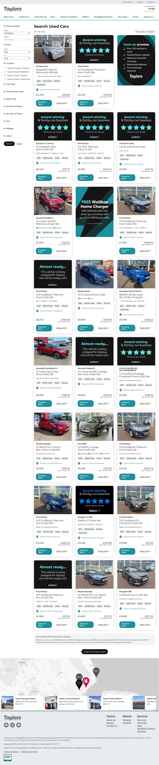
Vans (52, 17)
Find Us (140, 2)
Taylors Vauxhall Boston (18, 72)
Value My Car (128, 2)
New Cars (8, 17)
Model (6, 37)
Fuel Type (10, 84)
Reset (19, 144)
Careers (110, 723)
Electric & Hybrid (69, 17)
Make (6, 30)
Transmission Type (15, 91)
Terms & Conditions (11, 752)
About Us (148, 17)
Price (8, 45)
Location (10, 63)
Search (9, 144)
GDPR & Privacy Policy (29, 752)
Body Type (11, 99)
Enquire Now (42, 103)
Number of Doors (14, 114)
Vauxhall (127, 723)
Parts (135, 17)
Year (8, 121)
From (6, 49)
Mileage (10, 128)
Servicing (122, 17)
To (5, 55)
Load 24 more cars (95, 651)
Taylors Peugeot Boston (18, 68)
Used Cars (24, 17)
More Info (61, 103)
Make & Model (13, 26)
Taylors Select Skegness (18, 79)
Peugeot (127, 720)
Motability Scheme (103, 17)
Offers (85, 17)
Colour (9, 136)
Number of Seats (14, 106)
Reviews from (149, 9)
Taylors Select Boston (17, 75)
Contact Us (151, 2)
